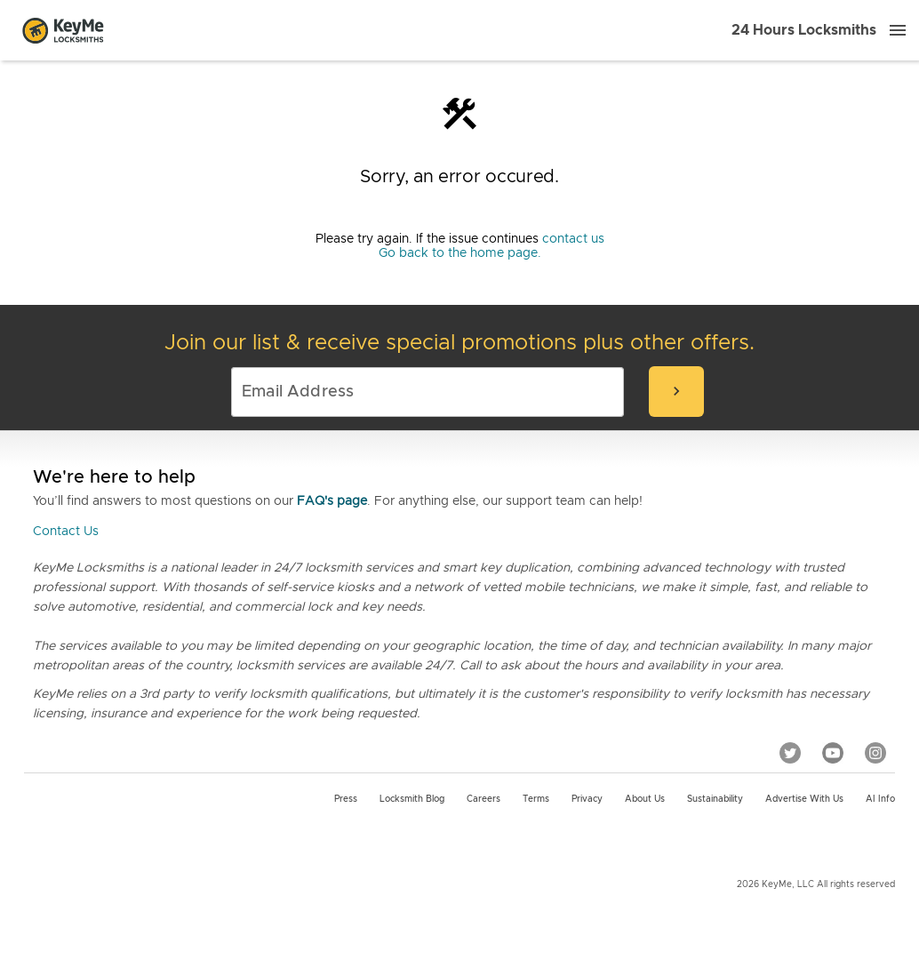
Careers (483, 799)
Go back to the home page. (460, 253)
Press (345, 799)
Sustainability (715, 799)
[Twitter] (790, 753)
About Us (645, 799)
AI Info (880, 799)
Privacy (587, 799)
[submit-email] (676, 391)
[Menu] (897, 30)
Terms (536, 799)
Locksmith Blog (412, 799)
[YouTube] (832, 753)
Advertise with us (804, 799)
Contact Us (66, 531)
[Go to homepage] (63, 30)
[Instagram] (875, 753)
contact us (573, 239)
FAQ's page (332, 501)
